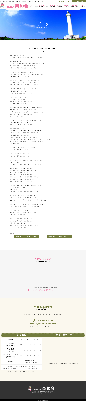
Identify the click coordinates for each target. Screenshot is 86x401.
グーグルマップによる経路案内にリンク (44, 290)
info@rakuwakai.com (44, 324)
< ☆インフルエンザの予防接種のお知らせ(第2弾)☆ (27, 237)
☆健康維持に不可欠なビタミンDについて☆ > (60, 237)
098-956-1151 (65, 1)
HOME (40, 27)
